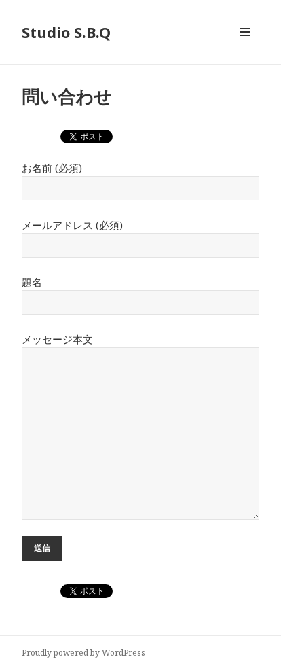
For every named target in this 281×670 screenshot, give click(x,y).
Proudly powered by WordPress (83, 652)
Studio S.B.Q (66, 32)
